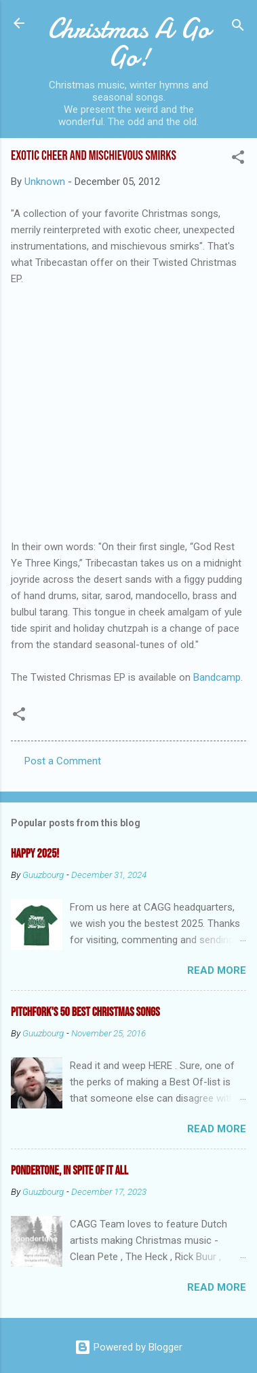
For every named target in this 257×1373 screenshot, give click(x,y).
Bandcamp (217, 677)
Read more (216, 970)
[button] (238, 159)
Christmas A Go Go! (128, 42)
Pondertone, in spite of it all (69, 1171)
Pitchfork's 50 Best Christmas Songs (85, 1012)
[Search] (238, 27)
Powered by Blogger (128, 1347)
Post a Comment (62, 761)
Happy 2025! (35, 854)
